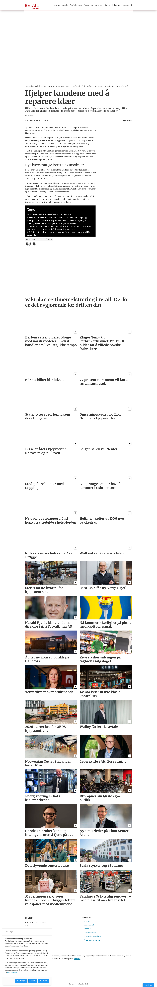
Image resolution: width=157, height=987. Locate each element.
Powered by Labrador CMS (78, 984)
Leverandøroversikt (61, 5)
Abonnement (88, 5)
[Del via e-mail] (130, 120)
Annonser (98, 5)
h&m (50, 239)
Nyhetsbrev (116, 5)
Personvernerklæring (92, 940)
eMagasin (126, 5)
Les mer (77, 959)
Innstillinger (148, 985)
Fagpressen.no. (12, 972)
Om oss (107, 5)
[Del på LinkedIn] (126, 120)
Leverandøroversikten (92, 936)
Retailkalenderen (76, 5)
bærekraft (31, 239)
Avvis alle (43, 981)
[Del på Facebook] (123, 120)
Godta (33, 981)
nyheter (42, 239)
